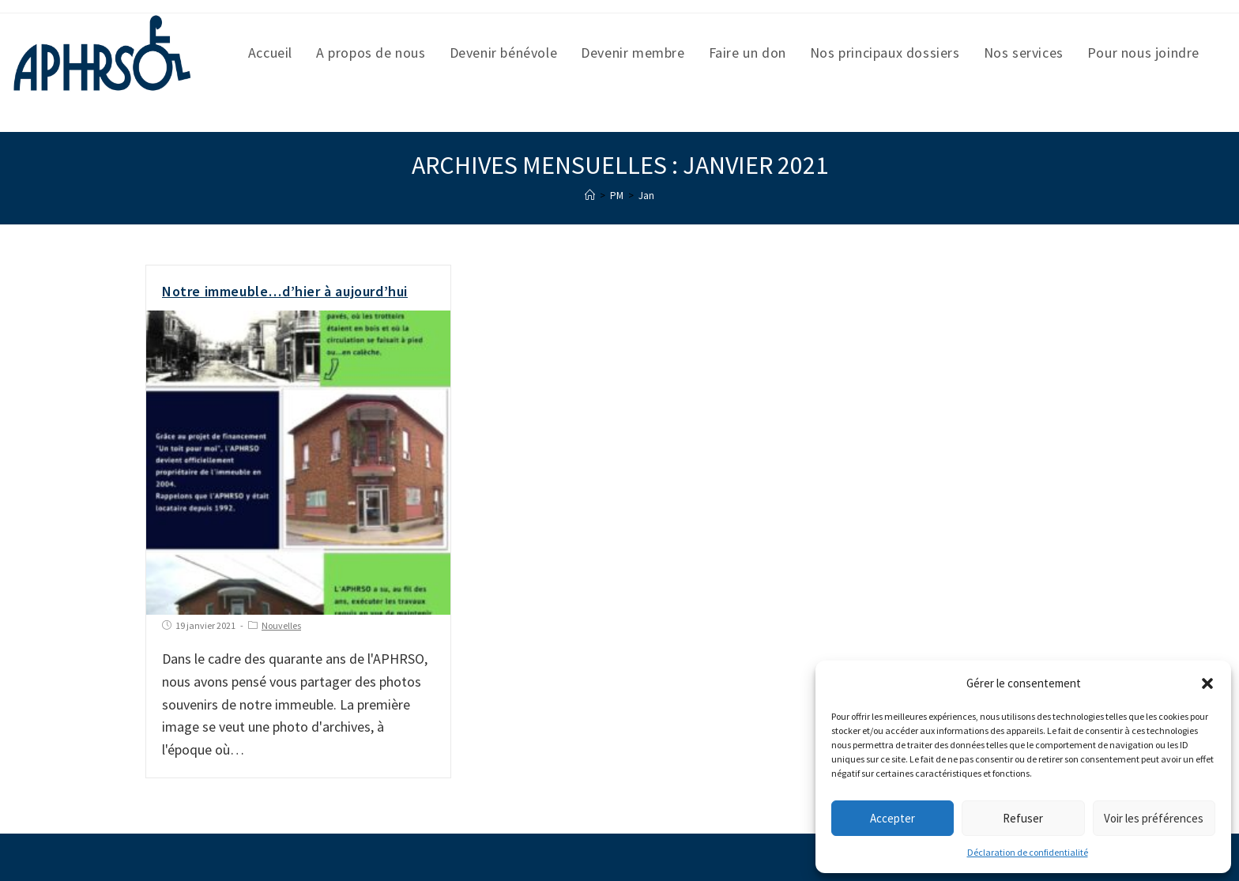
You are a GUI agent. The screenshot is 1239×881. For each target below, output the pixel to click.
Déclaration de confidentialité (1027, 852)
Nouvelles (281, 625)
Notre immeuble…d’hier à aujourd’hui (285, 291)
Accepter (892, 818)
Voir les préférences (1153, 818)
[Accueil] (590, 195)
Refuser (1023, 818)
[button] (1207, 683)
